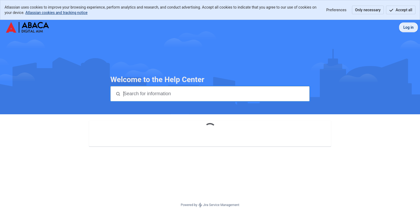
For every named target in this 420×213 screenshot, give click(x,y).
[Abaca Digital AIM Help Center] (27, 27)
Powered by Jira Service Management (210, 205)
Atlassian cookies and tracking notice (56, 12)
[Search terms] (215, 93)
